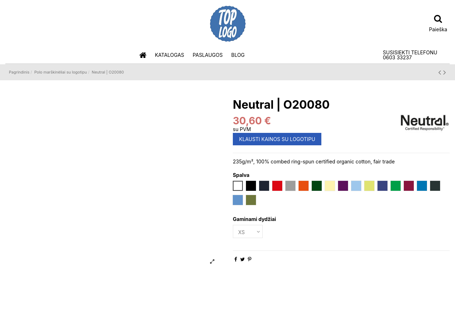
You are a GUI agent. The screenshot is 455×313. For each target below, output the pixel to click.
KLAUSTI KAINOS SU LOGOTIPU (277, 139)
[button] (169, 55)
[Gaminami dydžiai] (248, 231)
